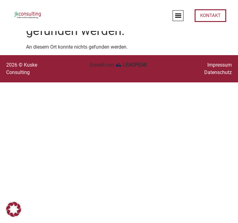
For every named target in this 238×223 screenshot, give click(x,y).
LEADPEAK (131, 65)
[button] (178, 15)
